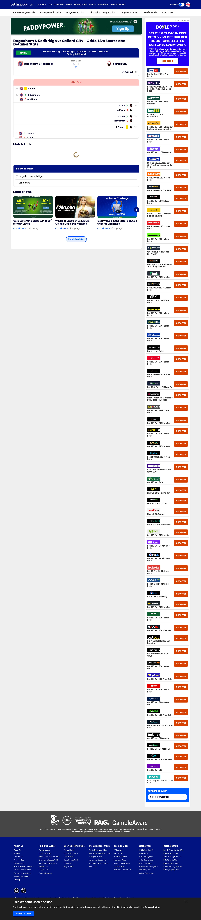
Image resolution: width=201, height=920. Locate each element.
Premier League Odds (24, 12)
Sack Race (103, 4)
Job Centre (93, 866)
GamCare (127, 829)
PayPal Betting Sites (146, 860)
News (69, 4)
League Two (43, 870)
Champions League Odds (102, 12)
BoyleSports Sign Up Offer (172, 866)
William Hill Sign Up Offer (172, 856)
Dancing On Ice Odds (122, 863)
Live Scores (167, 12)
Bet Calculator (118, 4)
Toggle (181, 4)
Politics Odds (118, 853)
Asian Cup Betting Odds (48, 863)
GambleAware (137, 829)
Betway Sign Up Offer (171, 870)
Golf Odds (67, 863)
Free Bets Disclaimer (21, 876)
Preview (23, 52)
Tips (50, 4)
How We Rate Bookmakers (23, 866)
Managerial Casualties (97, 860)
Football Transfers (45, 873)
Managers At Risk (95, 856)
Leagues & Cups (129, 12)
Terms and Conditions (22, 873)
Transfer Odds (149, 12)
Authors (17, 853)
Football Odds (69, 850)
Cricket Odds (68, 856)
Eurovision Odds (120, 860)
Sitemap (17, 880)
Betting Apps (143, 853)
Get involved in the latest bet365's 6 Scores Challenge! (117, 222)
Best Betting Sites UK (146, 850)
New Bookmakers (145, 863)
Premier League (44, 850)
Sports (92, 4)
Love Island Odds (120, 856)
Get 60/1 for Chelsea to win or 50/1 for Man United (32, 222)
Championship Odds (50, 12)
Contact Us (18, 856)
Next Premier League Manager (100, 853)
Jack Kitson (21, 228)
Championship (44, 853)
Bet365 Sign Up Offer (170, 853)
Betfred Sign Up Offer (171, 863)
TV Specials (118, 850)
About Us (17, 850)
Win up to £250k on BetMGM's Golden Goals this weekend (72, 222)
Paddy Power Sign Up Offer (173, 850)
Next (136, 210)
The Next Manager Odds (98, 850)
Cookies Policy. (152, 907)
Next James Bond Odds (122, 870)
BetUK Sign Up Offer (170, 860)
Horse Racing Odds (71, 860)
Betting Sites (80, 4)
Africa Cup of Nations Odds (49, 856)
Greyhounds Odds (71, 853)
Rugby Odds (68, 866)
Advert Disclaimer (182, 20)
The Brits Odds (119, 866)
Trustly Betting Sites (146, 856)
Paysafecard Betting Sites (148, 866)
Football (42, 4)
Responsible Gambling (22, 870)
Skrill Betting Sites (145, 870)
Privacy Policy (19, 860)
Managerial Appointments (98, 863)
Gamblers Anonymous (152, 829)
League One (43, 866)
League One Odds (75, 12)
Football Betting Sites (146, 873)
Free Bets (59, 4)
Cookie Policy (19, 863)
